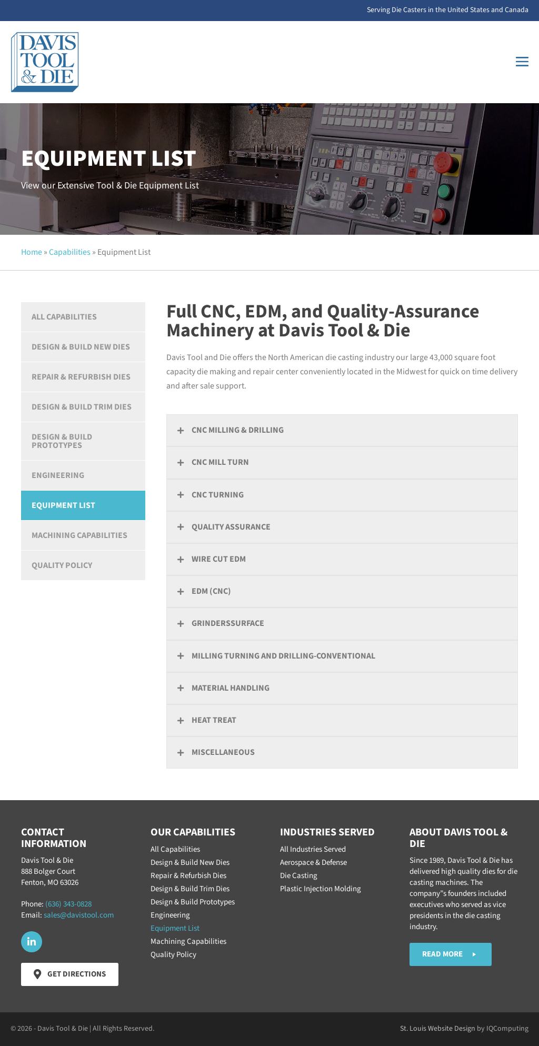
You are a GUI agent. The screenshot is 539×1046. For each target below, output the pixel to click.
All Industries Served (313, 849)
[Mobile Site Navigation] (522, 62)
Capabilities (70, 252)
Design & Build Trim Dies (82, 407)
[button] (342, 430)
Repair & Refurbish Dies (81, 377)
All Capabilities (64, 317)
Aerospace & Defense (313, 862)
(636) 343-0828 (68, 904)
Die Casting (298, 875)
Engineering (58, 475)
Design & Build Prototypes (62, 441)
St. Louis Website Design (437, 1028)
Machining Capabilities (79, 535)
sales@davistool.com (79, 915)
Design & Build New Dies (81, 347)
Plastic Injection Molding (320, 888)
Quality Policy (62, 565)
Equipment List (63, 505)
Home (31, 252)
